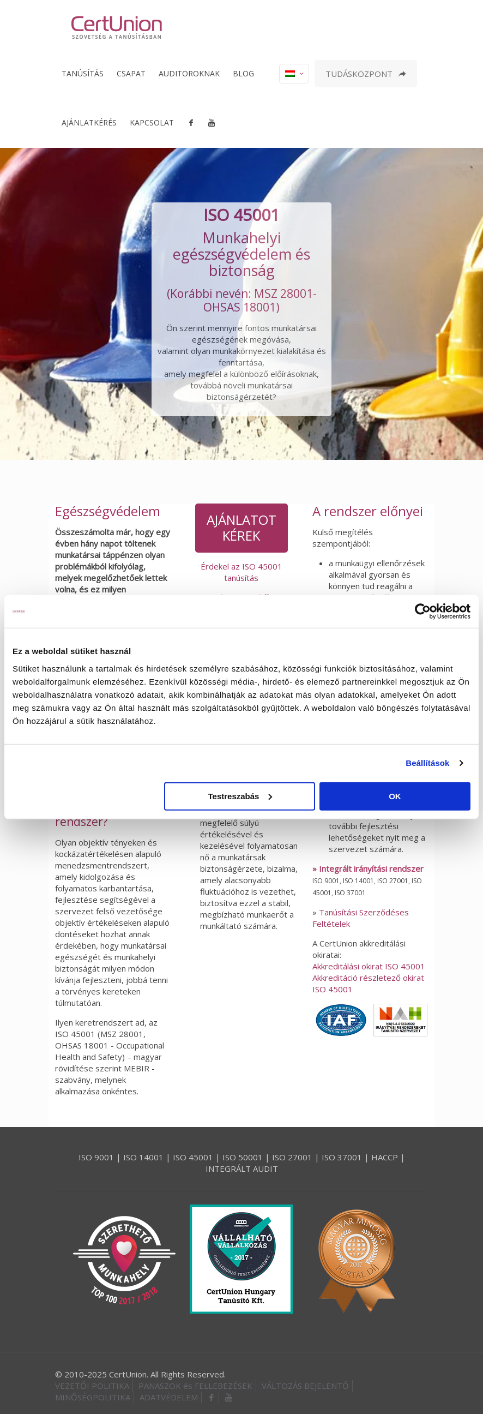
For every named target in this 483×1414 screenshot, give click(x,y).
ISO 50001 (242, 1157)
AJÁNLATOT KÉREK (241, 527)
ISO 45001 (193, 1157)
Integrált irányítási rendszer (371, 868)
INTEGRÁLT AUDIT (242, 1168)
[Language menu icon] (294, 73)
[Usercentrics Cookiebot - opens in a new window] (422, 611)
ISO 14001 (143, 1157)
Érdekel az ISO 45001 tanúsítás (241, 572)
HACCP (384, 1157)
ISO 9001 (96, 1157)
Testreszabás (240, 795)
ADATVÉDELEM (169, 1397)
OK (395, 795)
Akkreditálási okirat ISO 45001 (368, 966)
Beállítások (427, 763)
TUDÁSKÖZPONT (365, 73)
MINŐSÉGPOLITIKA (92, 1397)
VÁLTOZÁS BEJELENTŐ (305, 1385)
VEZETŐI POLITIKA (92, 1385)
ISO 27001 (292, 1157)
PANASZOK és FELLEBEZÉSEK (195, 1385)
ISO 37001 (342, 1157)
